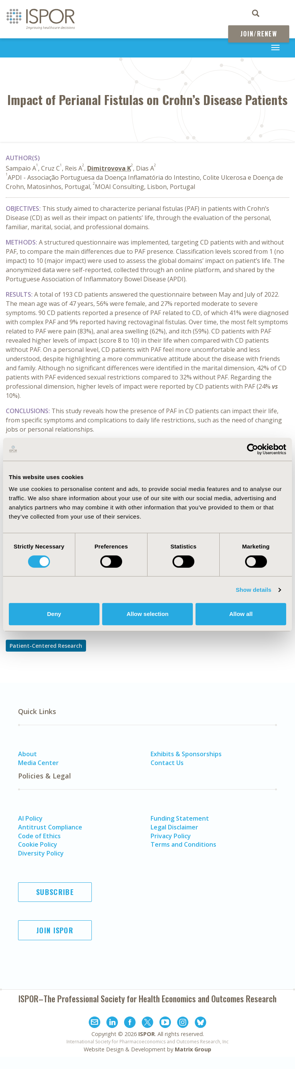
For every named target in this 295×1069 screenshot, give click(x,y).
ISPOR (146, 1034)
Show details (254, 589)
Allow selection (147, 614)
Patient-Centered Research (46, 645)
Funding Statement (180, 818)
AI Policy (30, 818)
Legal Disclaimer (174, 827)
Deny (54, 614)
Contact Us (167, 763)
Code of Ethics (39, 836)
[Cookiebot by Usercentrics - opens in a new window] (252, 449)
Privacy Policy (171, 836)
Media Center (38, 763)
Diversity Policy (41, 853)
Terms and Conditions (183, 844)
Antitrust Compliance (50, 827)
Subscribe (55, 892)
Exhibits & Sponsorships (186, 754)
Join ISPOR (54, 930)
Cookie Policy (37, 844)
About (27, 754)
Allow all (241, 614)
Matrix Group (193, 1049)
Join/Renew (258, 33)
